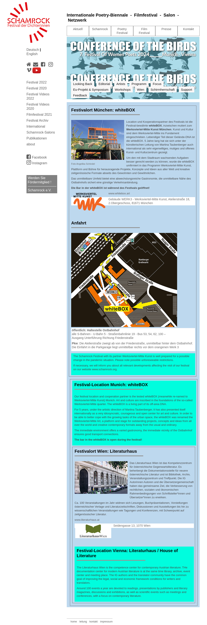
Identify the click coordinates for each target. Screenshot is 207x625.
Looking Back (82, 84)
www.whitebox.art (119, 193)
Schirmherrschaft (163, 89)
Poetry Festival (122, 31)
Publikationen (36, 138)
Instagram (36, 163)
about (30, 144)
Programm (139, 84)
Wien (140, 89)
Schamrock (100, 29)
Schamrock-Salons (40, 132)
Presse (166, 29)
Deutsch (33, 50)
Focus (157, 84)
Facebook (36, 156)
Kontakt (188, 29)
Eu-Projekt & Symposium (90, 89)
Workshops (123, 89)
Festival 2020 (36, 88)
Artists (120, 84)
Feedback (80, 95)
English (32, 54)
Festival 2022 (36, 82)
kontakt (93, 621)
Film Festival (144, 31)
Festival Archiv (37, 120)
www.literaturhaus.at (87, 519)
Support (186, 89)
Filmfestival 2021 (39, 114)
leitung (83, 621)
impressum (106, 621)
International (35, 126)
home (74, 621)
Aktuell (78, 29)
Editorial (104, 84)
